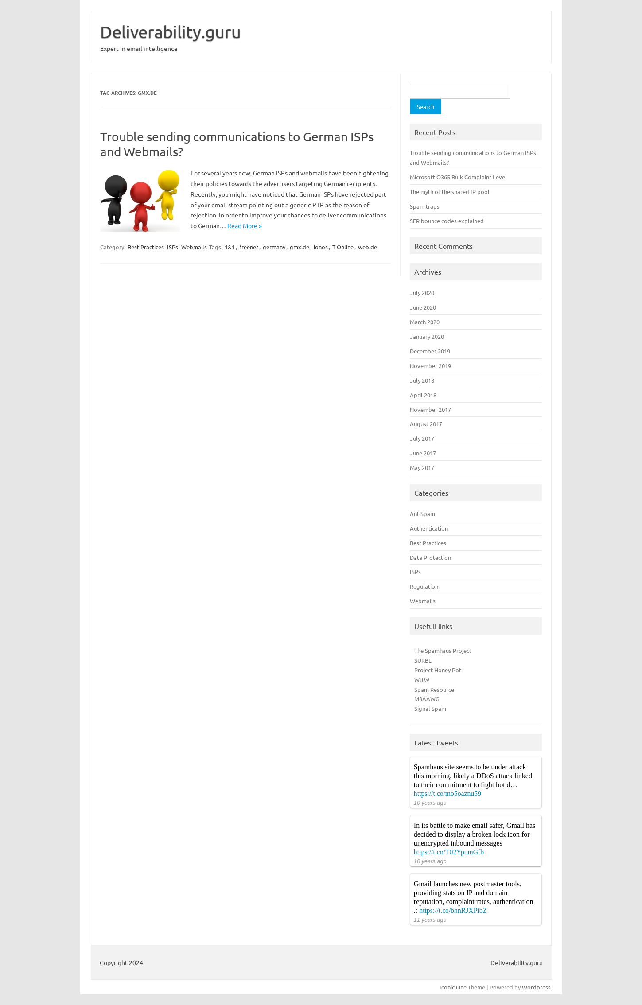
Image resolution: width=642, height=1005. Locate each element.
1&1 (230, 247)
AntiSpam (422, 513)
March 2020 (425, 322)
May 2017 (422, 467)
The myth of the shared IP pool (450, 191)
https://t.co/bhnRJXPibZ (453, 910)
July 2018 (422, 380)
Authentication (429, 528)
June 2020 (423, 307)
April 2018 (423, 395)
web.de (367, 247)
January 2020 (427, 336)
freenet (248, 247)
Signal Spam (430, 708)
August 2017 (426, 423)
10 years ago (430, 802)
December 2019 (430, 351)
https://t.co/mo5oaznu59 (447, 793)
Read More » (244, 225)
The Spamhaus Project (442, 650)
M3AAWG (427, 698)
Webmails (194, 247)
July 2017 (422, 438)
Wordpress (536, 987)
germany (274, 247)
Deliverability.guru (170, 31)
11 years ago (430, 919)
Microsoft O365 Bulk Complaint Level (458, 177)
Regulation (424, 586)
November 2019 (430, 365)
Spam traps (425, 206)
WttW (421, 679)
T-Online (343, 247)
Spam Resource (434, 689)
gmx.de (299, 247)
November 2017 (430, 409)
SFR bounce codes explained (447, 221)
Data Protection (430, 557)
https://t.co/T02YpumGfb (449, 852)
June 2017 (423, 453)
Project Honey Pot (437, 670)
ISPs (172, 247)
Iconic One (453, 987)
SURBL (423, 660)
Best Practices (146, 247)
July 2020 (422, 292)
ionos (321, 247)
